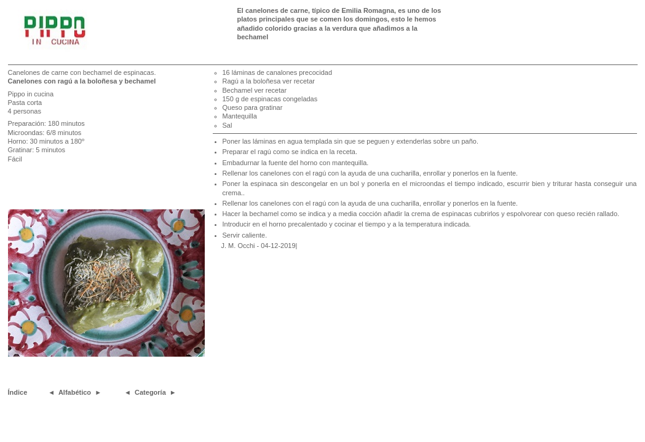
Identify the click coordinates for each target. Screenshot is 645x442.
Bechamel (239, 90)
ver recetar (298, 81)
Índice (18, 392)
